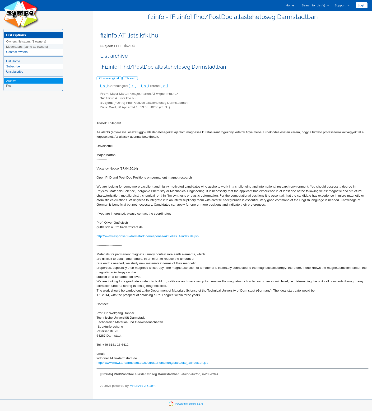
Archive (11, 81)
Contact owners (17, 52)
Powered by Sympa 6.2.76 (189, 403)
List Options (16, 35)
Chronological (109, 78)
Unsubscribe (14, 71)
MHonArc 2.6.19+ (142, 385)
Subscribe (13, 66)
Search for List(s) (313, 5)
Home (290, 5)
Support (340, 5)
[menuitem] (290, 5)
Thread (130, 78)
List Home (13, 61)
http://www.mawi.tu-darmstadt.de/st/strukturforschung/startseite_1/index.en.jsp (152, 362)
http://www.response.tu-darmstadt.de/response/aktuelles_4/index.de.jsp (148, 236)
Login (361, 5)
